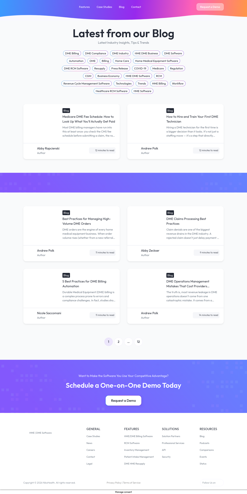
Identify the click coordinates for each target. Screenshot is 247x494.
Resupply (99, 68)
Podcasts (204, 443)
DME (93, 61)
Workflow (178, 83)
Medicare (158, 68)
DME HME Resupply (134, 463)
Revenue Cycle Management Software (86, 83)
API (164, 449)
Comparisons (207, 449)
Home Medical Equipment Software (156, 61)
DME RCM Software (76, 68)
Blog (121, 7)
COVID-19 (140, 68)
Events (203, 456)
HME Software (142, 91)
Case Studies (104, 7)
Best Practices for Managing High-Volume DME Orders (86, 221)
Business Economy (108, 76)
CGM (88, 76)
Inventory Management (136, 449)
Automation (76, 61)
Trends (142, 83)
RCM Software (132, 443)
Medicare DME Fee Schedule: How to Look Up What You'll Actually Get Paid (88, 119)
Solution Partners (171, 436)
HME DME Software (138, 76)
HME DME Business (146, 53)
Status (203, 463)
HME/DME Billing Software (138, 436)
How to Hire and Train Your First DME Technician (192, 119)
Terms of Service (131, 482)
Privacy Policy (114, 482)
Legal (89, 463)
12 (138, 342)
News (89, 443)
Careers (90, 449)
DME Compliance (95, 53)
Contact (136, 7)
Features (84, 7)
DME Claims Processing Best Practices (186, 221)
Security (166, 456)
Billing (105, 61)
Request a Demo (210, 7)
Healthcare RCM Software (111, 91)
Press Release (119, 68)
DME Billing (72, 53)
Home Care (122, 61)
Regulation (176, 68)
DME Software (173, 53)
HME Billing (159, 83)
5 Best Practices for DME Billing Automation (84, 283)
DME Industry (120, 53)
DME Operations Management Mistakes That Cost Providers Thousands (187, 284)
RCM (159, 76)
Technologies (124, 83)
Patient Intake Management (139, 456)
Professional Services (173, 443)
